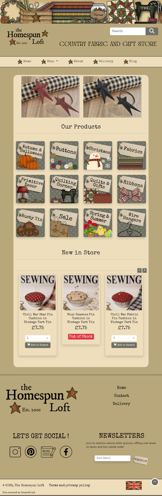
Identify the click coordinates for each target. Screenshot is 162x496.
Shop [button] (48, 61)
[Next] (144, 270)
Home (24, 61)
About (75, 61)
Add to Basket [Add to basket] (37, 344)
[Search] (128, 31)
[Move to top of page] (155, 482)
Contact (121, 396)
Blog (130, 61)
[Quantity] (37, 338)
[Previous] (139, 270)
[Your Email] (113, 458)
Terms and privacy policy (69, 485)
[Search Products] (152, 31)
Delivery (103, 61)
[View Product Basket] (147, 59)
